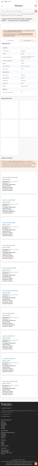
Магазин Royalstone (5, 450)
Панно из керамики (5, 445)
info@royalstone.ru (5, 416)
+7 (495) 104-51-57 (6, 414)
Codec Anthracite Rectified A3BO (10, 177)
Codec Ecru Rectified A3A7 (8, 313)
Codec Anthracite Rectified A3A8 (9, 290)
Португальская (4, 424)
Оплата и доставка (5, 451)
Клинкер (2, 443)
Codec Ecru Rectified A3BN (8, 200)
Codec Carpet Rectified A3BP (9, 268)
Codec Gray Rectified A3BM (8, 222)
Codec (22, 69)
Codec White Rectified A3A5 (8, 358)
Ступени (2, 444)
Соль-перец (3, 436)
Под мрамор (3, 435)
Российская (3, 425)
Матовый (3, 437)
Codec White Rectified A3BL (8, 245)
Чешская (2, 427)
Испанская (3, 421)
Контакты (3, 453)
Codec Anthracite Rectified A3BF (9, 381)
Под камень (3, 433)
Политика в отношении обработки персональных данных (19, 464)
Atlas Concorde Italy (25, 66)
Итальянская (3, 423)
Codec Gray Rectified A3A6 (8, 336)
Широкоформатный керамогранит (8, 432)
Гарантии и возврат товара (6, 452)
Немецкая (3, 428)
